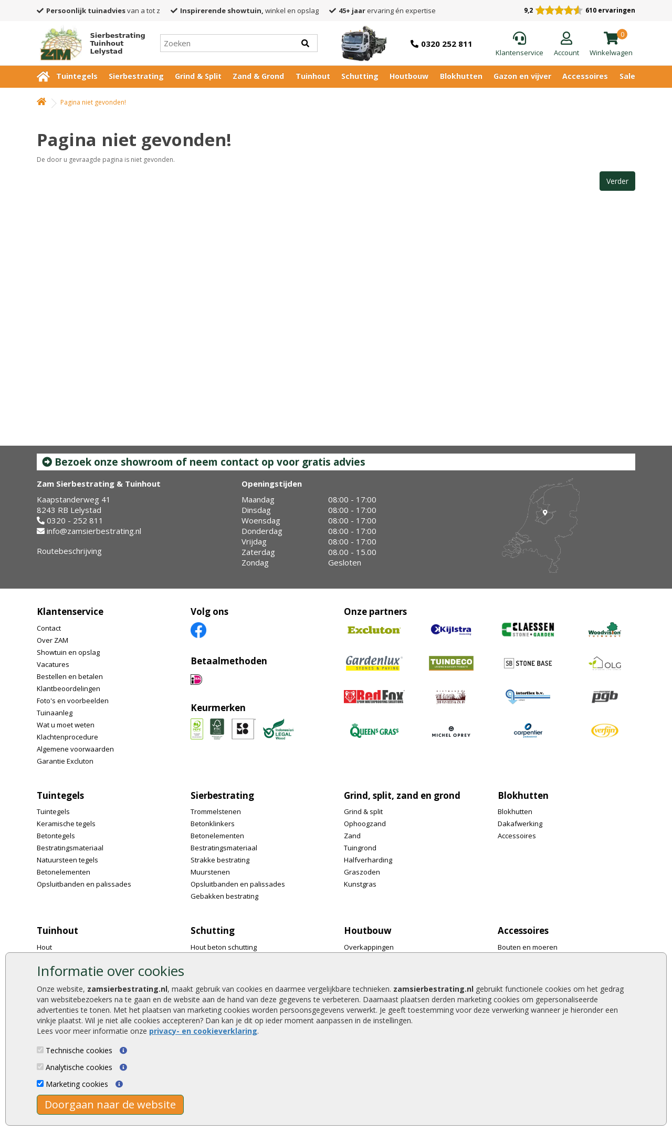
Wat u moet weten (65, 724)
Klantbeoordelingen (68, 688)
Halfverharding (368, 860)
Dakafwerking (520, 823)
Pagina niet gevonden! (93, 102)
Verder (617, 181)
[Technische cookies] (40, 1049)
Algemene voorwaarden (75, 749)
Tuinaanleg (54, 712)
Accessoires (585, 76)
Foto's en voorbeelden (73, 700)
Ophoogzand (365, 823)
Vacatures (53, 664)
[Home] (88, 43)
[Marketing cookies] (40, 1083)
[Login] (566, 45)
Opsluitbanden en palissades (84, 884)
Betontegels (56, 835)
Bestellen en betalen (70, 676)
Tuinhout (313, 76)
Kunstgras (360, 884)
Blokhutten (461, 76)
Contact (49, 628)
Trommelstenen (216, 811)
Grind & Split (198, 76)
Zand (352, 835)
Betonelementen (63, 872)
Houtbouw (409, 76)
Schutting (360, 76)
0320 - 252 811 (75, 520)
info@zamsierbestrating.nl (94, 531)
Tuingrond (360, 847)
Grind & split (363, 811)
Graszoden (362, 872)
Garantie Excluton (65, 761)
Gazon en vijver (522, 76)
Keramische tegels (66, 823)
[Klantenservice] (519, 45)
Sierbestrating (136, 76)
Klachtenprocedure (67, 737)
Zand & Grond (258, 76)
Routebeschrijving (69, 551)
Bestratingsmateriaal (70, 847)
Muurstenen (210, 872)
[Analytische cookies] (40, 1066)
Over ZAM (52, 640)
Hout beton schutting (224, 947)
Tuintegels (77, 76)
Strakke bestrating (220, 860)
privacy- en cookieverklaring (203, 1031)
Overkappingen (369, 947)
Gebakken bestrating (224, 896)
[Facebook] (198, 629)
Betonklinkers (213, 823)
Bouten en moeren (528, 947)
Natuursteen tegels (67, 860)
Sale (627, 76)
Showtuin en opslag (68, 652)
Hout (44, 947)
